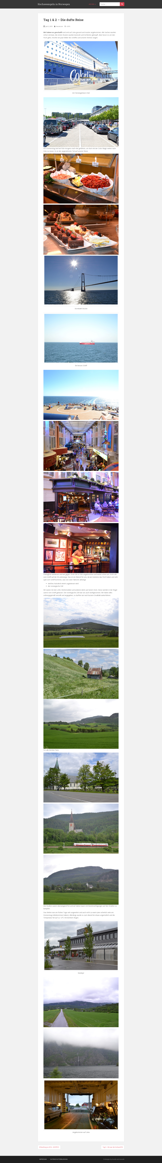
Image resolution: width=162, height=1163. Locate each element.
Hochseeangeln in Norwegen (54, 4)
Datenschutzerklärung (59, 1159)
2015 (68, 26)
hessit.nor (59, 26)
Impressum (43, 1159)
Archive (92, 4)
